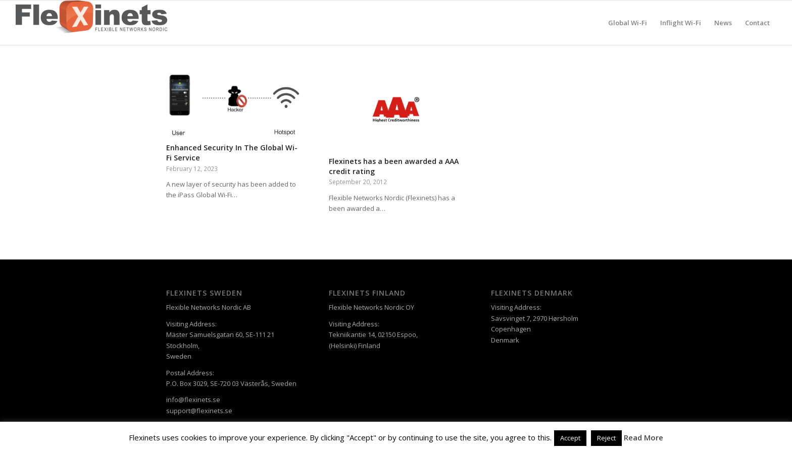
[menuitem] (628, 23)
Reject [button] (606, 437)
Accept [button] (570, 437)
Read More (643, 437)
